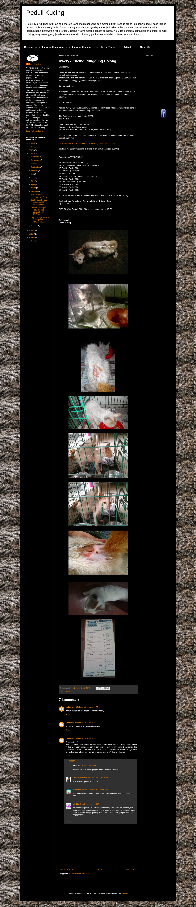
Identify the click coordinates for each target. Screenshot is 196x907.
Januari (34, 226)
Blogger (124, 894)
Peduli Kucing (45, 12)
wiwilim (76, 804)
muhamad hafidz (80, 790)
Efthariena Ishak (80, 778)
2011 (31, 237)
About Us (144, 47)
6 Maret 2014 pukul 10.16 (90, 766)
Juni (33, 177)
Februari (34, 191)
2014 (31, 154)
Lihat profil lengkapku (34, 131)
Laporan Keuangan (53, 47)
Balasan (72, 761)
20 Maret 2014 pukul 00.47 (98, 790)
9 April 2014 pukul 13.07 (89, 804)
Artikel (127, 47)
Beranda (100, 869)
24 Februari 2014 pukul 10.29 (86, 723)
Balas (68, 715)
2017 (31, 143)
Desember (35, 157)
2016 (31, 147)
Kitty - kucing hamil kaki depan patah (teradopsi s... (40, 220)
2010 (31, 241)
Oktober (34, 164)
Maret (33, 188)
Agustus (34, 170)
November (35, 160)
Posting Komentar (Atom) (79, 874)
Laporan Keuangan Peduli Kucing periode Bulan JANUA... (38, 211)
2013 (31, 230)
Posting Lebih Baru (67, 869)
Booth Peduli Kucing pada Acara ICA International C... (39, 202)
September (35, 167)
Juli (32, 174)
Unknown (70, 707)
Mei (32, 181)
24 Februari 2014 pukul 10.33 (86, 738)
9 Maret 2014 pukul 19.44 (98, 778)
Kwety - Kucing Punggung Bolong (39, 195)
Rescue (28, 47)
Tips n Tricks (108, 47)
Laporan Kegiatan (82, 47)
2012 (31, 234)
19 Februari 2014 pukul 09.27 (86, 707)
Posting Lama (131, 869)
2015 (31, 150)
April (33, 184)
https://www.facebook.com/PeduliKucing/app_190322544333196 (87, 143)
